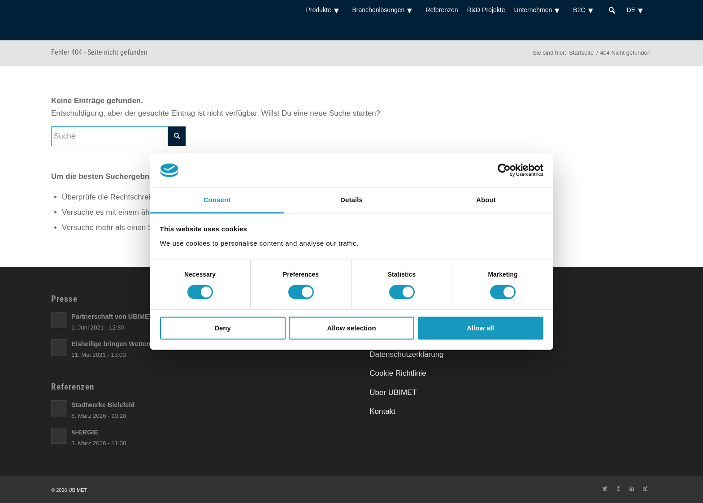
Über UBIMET (393, 392)
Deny (222, 328)
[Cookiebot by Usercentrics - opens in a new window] (504, 170)
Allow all (480, 328)
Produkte (324, 9)
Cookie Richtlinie (397, 373)
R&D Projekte (486, 9)
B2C (585, 9)
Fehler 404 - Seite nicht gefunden (99, 52)
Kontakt (382, 411)
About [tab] (486, 200)
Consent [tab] (217, 200)
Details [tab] (351, 200)
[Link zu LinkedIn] (631, 488)
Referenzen (441, 9)
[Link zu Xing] (645, 488)
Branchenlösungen (384, 9)
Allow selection (351, 328)
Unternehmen (539, 9)
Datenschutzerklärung (406, 354)
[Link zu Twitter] (605, 488)
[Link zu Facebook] (618, 488)
